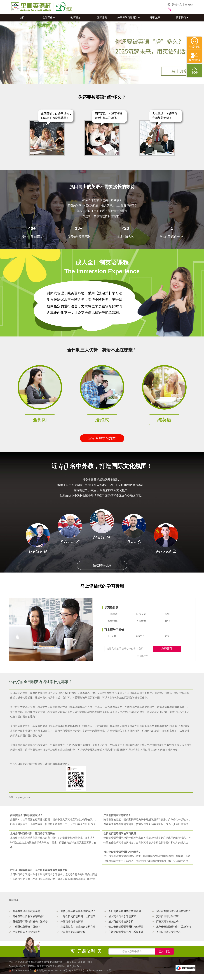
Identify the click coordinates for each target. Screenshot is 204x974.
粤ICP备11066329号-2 (21, 970)
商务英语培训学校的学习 (26, 911)
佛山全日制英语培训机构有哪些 (125, 926)
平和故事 (155, 17)
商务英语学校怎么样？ (168, 921)
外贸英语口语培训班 (72, 921)
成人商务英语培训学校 (120, 921)
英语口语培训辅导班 (167, 916)
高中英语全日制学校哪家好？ (29, 916)
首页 (21, 17)
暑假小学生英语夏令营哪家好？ (78, 911)
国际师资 (102, 17)
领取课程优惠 (102, 565)
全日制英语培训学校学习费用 (124, 911)
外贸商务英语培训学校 (73, 931)
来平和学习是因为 (128, 17)
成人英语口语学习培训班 (122, 916)
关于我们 (182, 17)
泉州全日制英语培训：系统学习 (173, 926)
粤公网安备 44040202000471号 (51, 970)
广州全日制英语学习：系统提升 (125, 931)
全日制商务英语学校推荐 (26, 931)
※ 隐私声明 (142, 655)
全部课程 (48, 17)
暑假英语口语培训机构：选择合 (30, 921)
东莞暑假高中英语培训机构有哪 (78, 926)
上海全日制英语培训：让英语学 (78, 916)
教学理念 (75, 17)
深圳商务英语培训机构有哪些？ (173, 911)
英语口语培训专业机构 (168, 931)
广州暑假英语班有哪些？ (26, 926)
